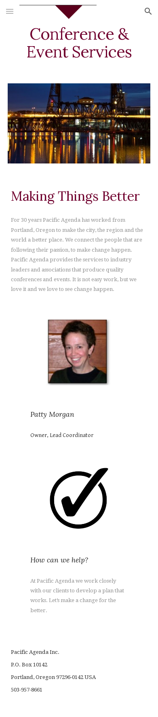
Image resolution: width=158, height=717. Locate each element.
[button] (9, 11)
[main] (79, 43)
